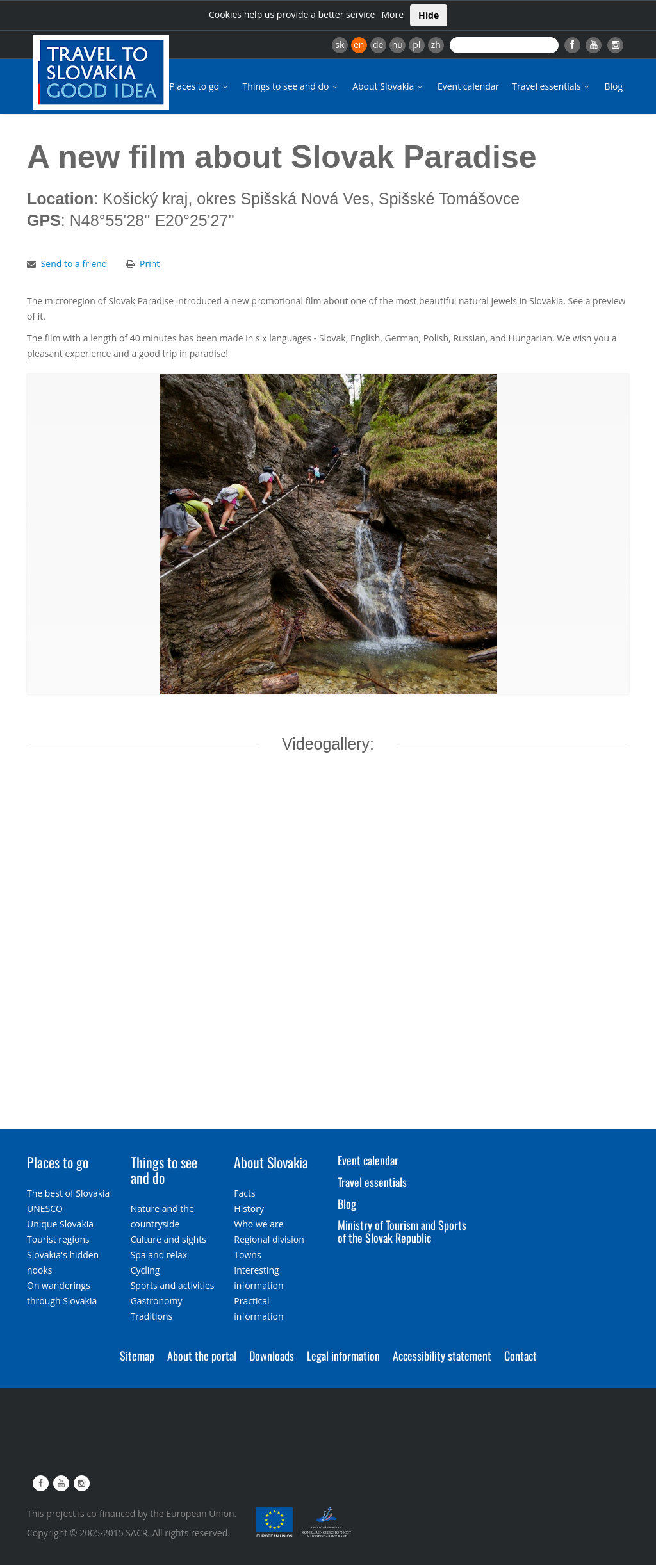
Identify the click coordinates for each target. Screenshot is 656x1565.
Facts (244, 1193)
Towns (247, 1255)
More (392, 14)
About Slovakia (388, 86)
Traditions (152, 1316)
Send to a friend (74, 264)
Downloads (271, 1355)
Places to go (199, 86)
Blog (613, 86)
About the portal (201, 1355)
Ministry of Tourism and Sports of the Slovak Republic (402, 1231)
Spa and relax (159, 1255)
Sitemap (137, 1355)
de (378, 44)
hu (397, 44)
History (249, 1208)
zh (436, 44)
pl (416, 44)
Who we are (258, 1224)
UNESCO (45, 1208)
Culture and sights (168, 1239)
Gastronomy (157, 1301)
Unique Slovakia (60, 1224)
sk (339, 44)
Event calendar (468, 86)
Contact (520, 1355)
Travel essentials (551, 86)
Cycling (145, 1270)
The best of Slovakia (68, 1193)
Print (150, 264)
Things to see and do (291, 86)
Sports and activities (173, 1285)
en (359, 44)
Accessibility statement (442, 1355)
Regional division (269, 1239)
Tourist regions (58, 1239)
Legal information (343, 1355)
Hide (428, 15)
